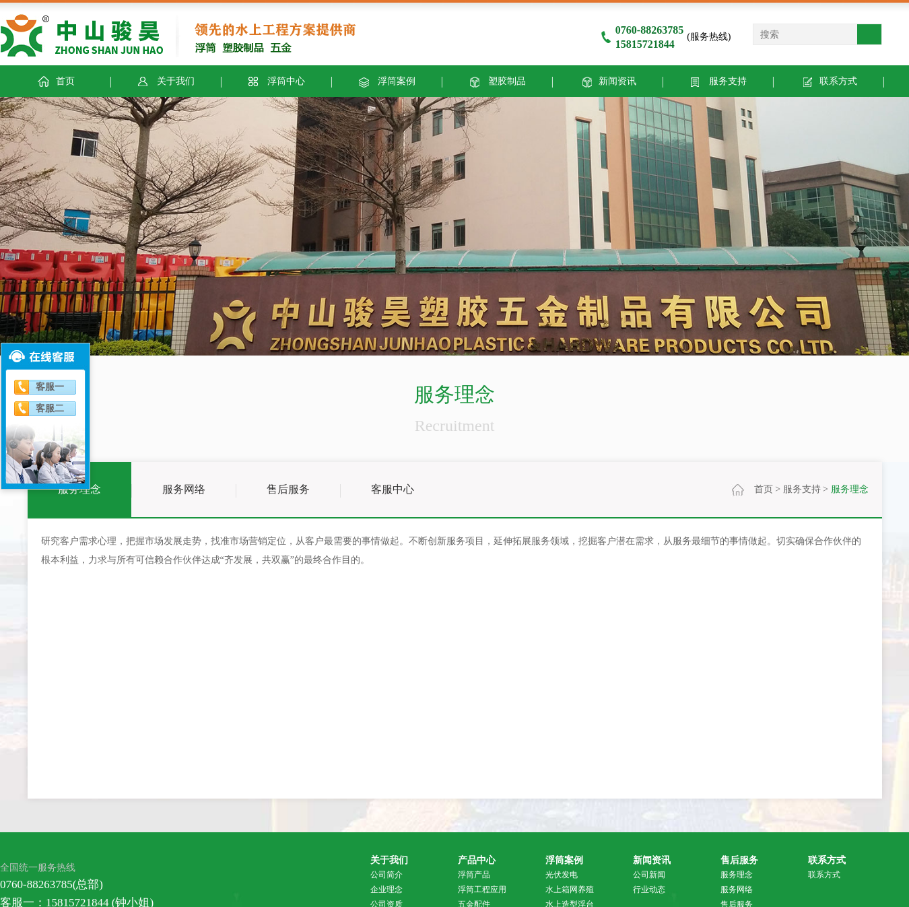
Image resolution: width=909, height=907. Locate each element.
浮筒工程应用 (482, 889)
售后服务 (288, 489)
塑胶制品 (496, 80)
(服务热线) (666, 37)
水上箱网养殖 (569, 889)
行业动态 (649, 889)
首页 (763, 489)
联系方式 (828, 80)
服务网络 (183, 489)
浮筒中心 (275, 80)
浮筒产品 (474, 874)
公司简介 (386, 874)
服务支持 (717, 80)
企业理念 (386, 889)
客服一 (50, 387)
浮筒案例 (386, 80)
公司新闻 (649, 874)
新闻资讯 (607, 80)
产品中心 (477, 859)
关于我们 (165, 80)
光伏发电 (561, 874)
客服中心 (392, 489)
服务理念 (79, 489)
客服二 (50, 408)
